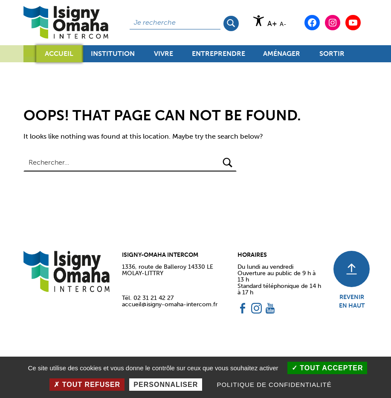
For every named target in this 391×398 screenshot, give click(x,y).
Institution (113, 55)
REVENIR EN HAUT (352, 301)
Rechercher (232, 22)
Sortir (332, 55)
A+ (272, 23)
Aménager (281, 55)
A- (283, 24)
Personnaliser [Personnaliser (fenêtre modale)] (165, 384)
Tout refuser (87, 384)
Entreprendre (218, 55)
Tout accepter (327, 368)
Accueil (59, 53)
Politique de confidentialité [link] (274, 384)
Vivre (163, 55)
